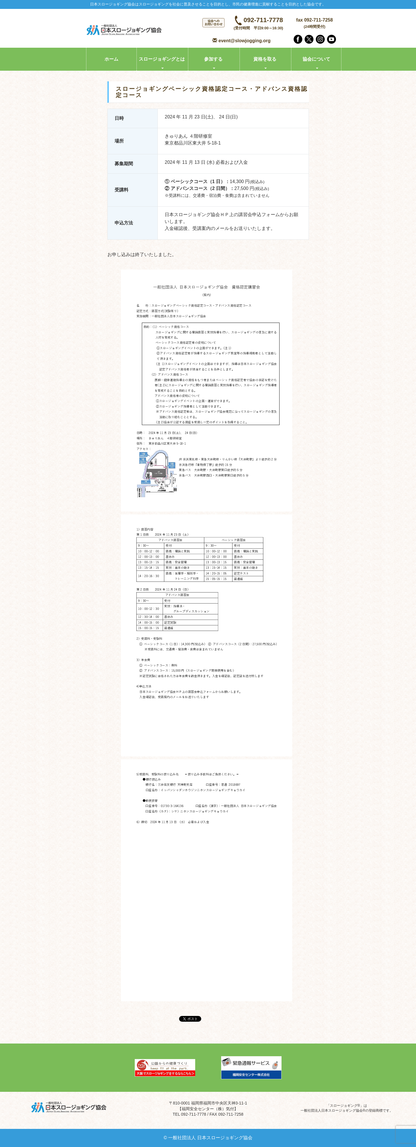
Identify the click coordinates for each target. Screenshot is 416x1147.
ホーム (111, 59)
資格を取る (264, 59)
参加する (213, 59)
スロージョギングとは (162, 59)
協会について (316, 59)
